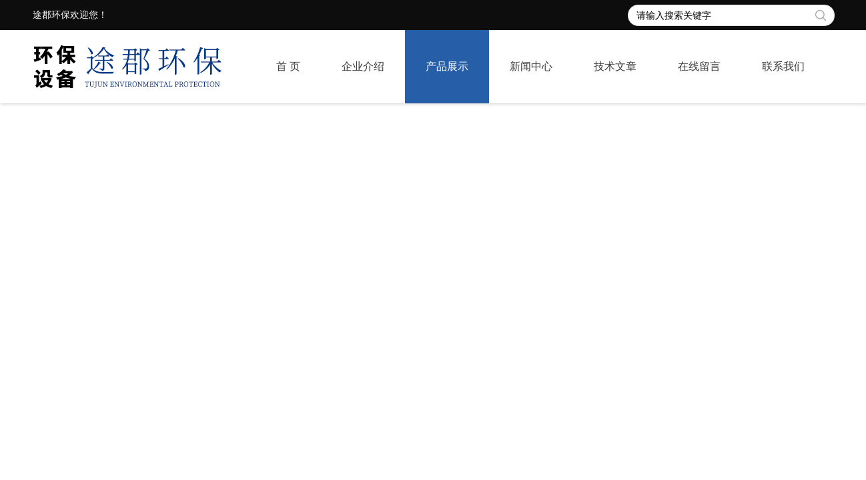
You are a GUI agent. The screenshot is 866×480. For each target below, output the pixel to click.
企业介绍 (363, 66)
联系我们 (783, 66)
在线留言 (699, 66)
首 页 (288, 66)
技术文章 (615, 66)
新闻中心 (531, 66)
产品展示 (447, 66)
